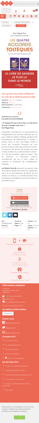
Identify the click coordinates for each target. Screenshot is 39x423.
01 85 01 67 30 (8, 299)
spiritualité (5, 227)
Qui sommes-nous (11, 340)
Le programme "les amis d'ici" (15, 379)
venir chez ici (15, 13)
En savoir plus (6, 11)
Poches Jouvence (16, 107)
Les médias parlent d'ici (12, 345)
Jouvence (11, 102)
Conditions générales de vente (15, 370)
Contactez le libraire (11, 349)
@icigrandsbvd (8, 328)
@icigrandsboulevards (11, 323)
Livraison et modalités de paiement (16, 366)
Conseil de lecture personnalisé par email (18, 375)
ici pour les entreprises (12, 354)
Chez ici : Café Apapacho (16, 358)
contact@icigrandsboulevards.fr (14, 302)
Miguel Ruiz (12, 100)
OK (20, 417)
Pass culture (9, 390)
